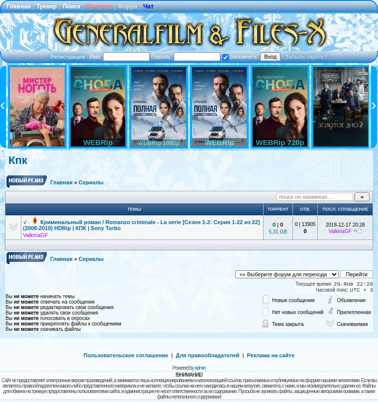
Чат (148, 6)
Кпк (17, 160)
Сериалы (91, 182)
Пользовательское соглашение (126, 355)
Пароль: (185, 57)
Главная (18, 6)
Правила (99, 6)
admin (199, 368)
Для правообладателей (208, 355)
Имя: (120, 57)
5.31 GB (278, 232)
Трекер (46, 6)
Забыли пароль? (306, 57)
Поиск (72, 6)
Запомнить (239, 57)
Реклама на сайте (270, 355)
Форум (127, 6)
